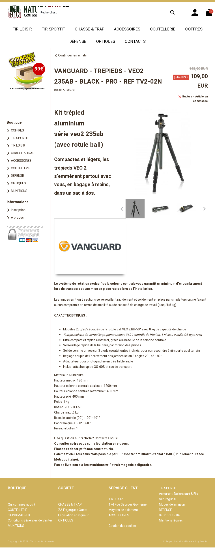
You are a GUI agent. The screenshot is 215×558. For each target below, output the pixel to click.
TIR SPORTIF (53, 29)
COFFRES (193, 29)
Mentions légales (171, 520)
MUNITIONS (19, 191)
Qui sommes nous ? (21, 504)
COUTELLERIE (162, 29)
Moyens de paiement (123, 510)
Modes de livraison (172, 504)
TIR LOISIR (22, 29)
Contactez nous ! (106, 438)
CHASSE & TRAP (89, 29)
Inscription (18, 210)
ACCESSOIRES (127, 29)
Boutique (14, 122)
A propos (17, 217)
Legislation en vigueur (73, 515)
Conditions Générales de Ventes (30, 520)
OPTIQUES (105, 42)
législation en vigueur (112, 443)
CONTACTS (135, 42)
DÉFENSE (77, 42)
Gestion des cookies (123, 526)
